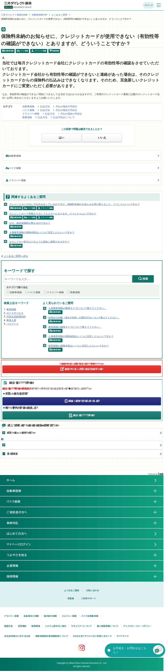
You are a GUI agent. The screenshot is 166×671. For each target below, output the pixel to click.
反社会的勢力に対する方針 (17, 636)
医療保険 (27, 117)
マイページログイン (19, 544)
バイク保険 (28, 110)
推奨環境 (35, 626)
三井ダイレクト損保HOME (14, 14)
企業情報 (15, 565)
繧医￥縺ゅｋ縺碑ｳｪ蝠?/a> (21, 432)
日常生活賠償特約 (16, 316)
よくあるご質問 (59, 14)
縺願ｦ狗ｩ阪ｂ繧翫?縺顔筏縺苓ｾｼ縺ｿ (84, 369)
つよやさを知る (20, 554)
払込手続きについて (64, 117)
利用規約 (22, 626)
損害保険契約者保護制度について (51, 636)
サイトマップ (122, 636)
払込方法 (45, 106)
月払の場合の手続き (66, 106)
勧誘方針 (8, 626)
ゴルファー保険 (69, 616)
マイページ (149, 5)
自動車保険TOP (39, 14)
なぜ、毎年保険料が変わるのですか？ (29, 223)
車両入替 (11, 320)
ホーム (11, 480)
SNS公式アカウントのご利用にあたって (92, 636)
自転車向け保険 (31, 616)
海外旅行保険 (50, 616)
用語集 (71, 598)
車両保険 (11, 309)
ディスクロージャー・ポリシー (137, 626)
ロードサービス (14, 313)
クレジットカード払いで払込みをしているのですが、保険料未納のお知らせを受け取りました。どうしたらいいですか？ (74, 204)
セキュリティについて (81, 626)
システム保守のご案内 (55, 626)
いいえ (102, 137)
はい (61, 137)
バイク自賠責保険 (89, 616)
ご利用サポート (88, 598)
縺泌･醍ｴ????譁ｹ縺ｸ (84, 415)
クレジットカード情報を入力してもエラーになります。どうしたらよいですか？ (52, 213)
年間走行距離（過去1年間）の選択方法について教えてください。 (84, 317)
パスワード (12, 323)
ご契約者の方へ (20, 512)
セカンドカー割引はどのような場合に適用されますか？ (39, 241)
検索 (145, 278)
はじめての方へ (17, 533)
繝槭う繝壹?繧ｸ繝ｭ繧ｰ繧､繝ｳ (84, 401)
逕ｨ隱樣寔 (12, 453)
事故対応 (15, 522)
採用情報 (15, 576)
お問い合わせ (92, 590)
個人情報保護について (108, 626)
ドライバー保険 (30, 113)
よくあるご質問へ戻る (16, 256)
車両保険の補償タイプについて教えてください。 (75, 327)
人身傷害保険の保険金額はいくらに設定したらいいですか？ (42, 232)
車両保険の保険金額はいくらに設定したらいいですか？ (78, 345)
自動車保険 (28, 106)
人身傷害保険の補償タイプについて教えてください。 (77, 308)
